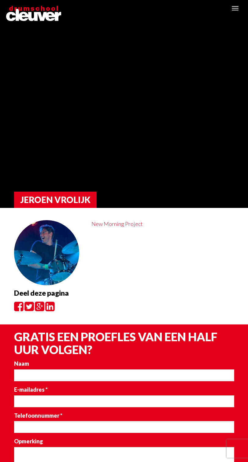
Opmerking (28, 441)
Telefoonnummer (38, 415)
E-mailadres (31, 389)
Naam (21, 363)
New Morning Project (117, 223)
